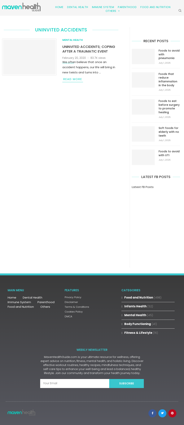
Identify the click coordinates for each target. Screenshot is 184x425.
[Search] (180, 10)
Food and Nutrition (155, 7)
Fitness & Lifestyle (141, 333)
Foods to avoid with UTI (169, 153)
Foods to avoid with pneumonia (169, 54)
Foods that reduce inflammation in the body (168, 79)
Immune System (103, 7)
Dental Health (77, 7)
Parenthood (127, 7)
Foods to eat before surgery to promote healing (169, 106)
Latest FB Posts (143, 187)
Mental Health (138, 315)
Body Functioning (140, 324)
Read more (72, 79)
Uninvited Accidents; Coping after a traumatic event (88, 49)
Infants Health (138, 306)
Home (59, 7)
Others (113, 11)
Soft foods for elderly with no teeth (169, 131)
